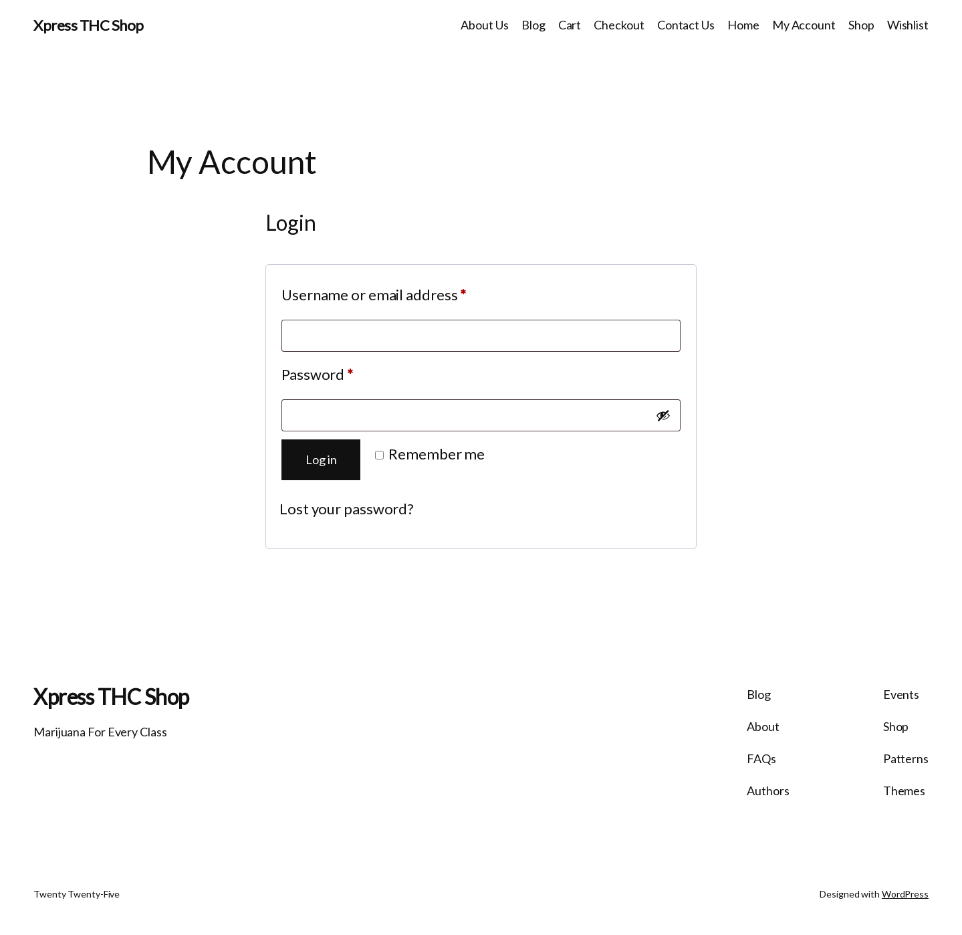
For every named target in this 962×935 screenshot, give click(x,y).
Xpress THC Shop (88, 25)
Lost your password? (346, 509)
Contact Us (686, 24)
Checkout (619, 24)
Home (743, 24)
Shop (861, 24)
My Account (804, 24)
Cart (570, 24)
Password (346, 371)
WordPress (905, 894)
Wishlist (908, 24)
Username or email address (403, 292)
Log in (321, 459)
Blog (533, 24)
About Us (484, 24)
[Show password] (663, 415)
